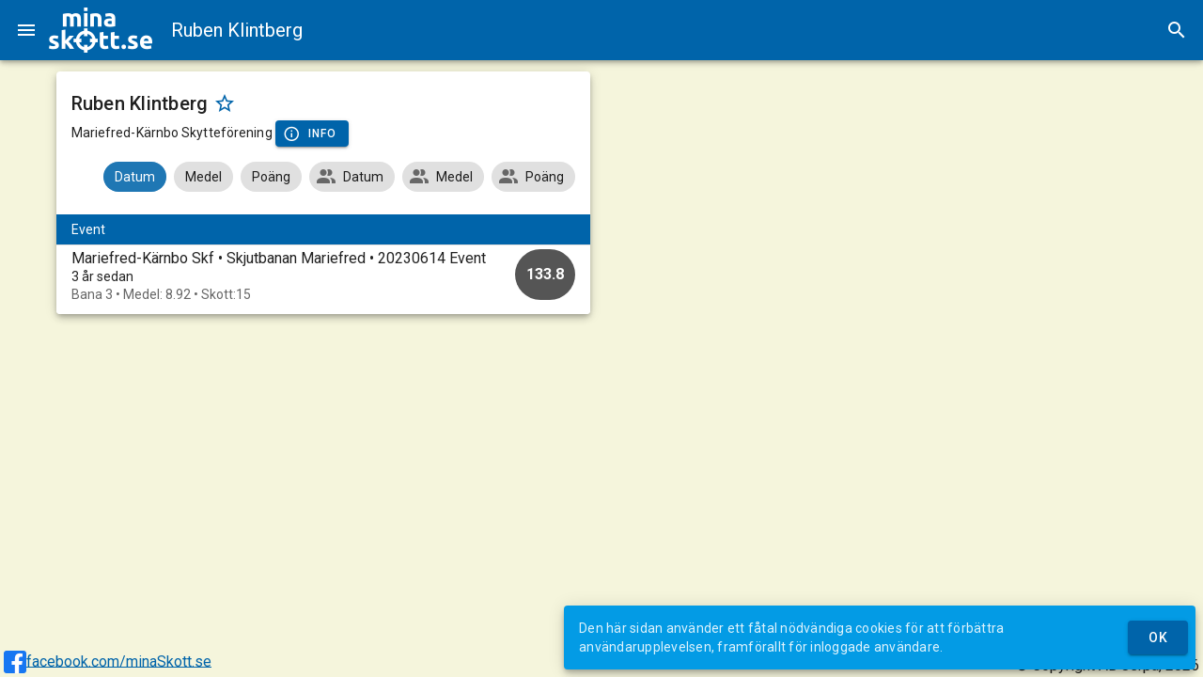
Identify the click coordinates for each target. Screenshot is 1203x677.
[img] (100, 30)
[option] (323, 276)
